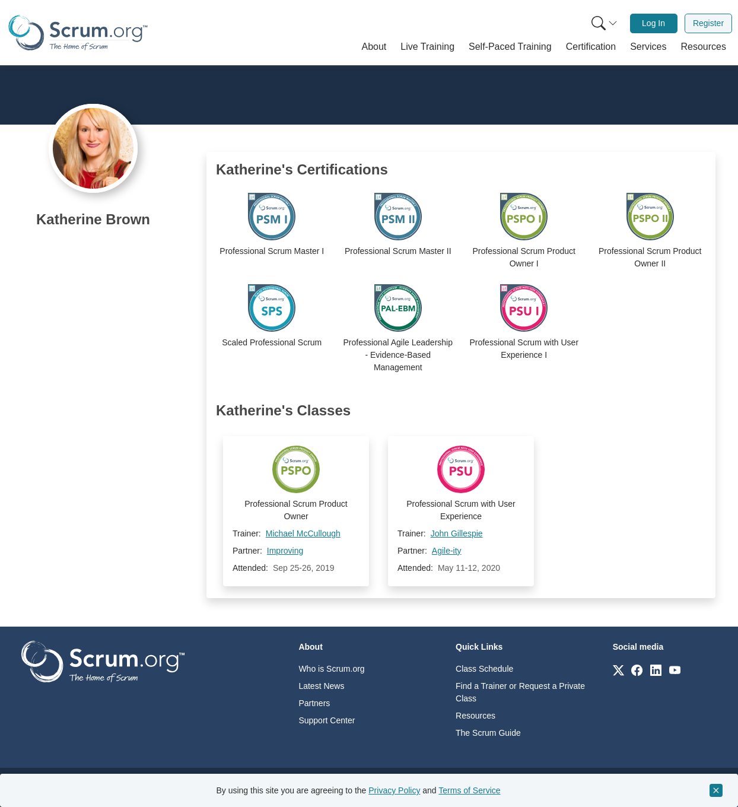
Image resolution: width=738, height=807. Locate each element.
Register (708, 23)
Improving (285, 550)
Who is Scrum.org (331, 668)
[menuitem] (603, 23)
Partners (314, 703)
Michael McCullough (303, 533)
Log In (653, 23)
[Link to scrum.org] (618, 670)
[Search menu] (604, 23)
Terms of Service (469, 790)
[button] (374, 47)
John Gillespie (457, 533)
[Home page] (78, 32)
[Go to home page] (102, 661)
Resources (475, 715)
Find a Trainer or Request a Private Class (520, 692)
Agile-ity (447, 550)
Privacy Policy (394, 790)
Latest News (321, 686)
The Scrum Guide (488, 733)
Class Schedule (484, 668)
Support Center (326, 720)
